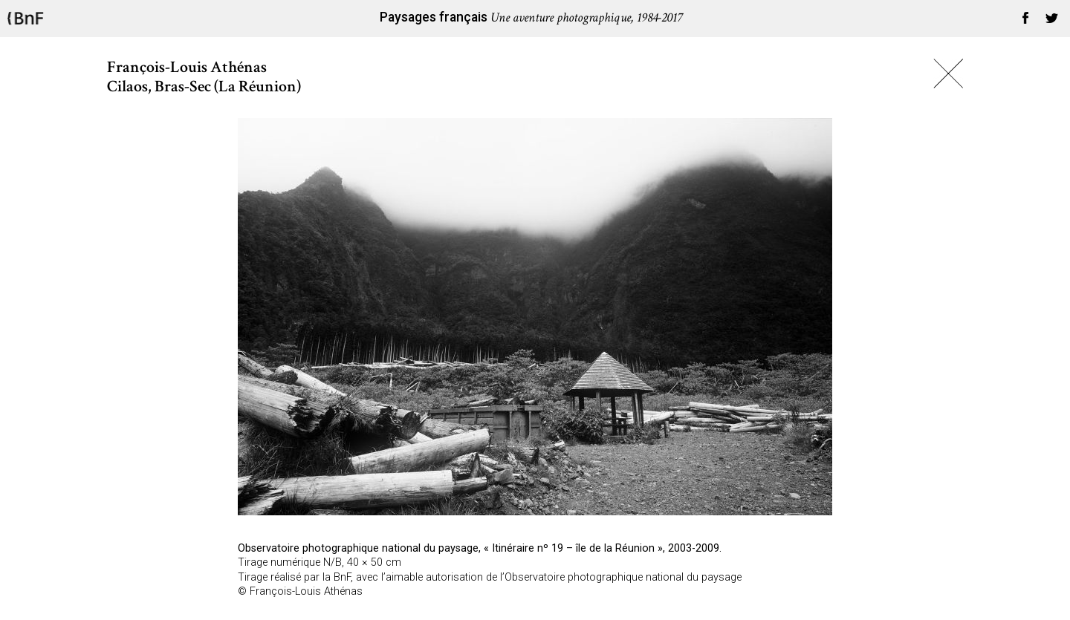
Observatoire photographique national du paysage (358, 548)
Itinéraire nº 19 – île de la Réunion (573, 548)
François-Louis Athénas (306, 591)
